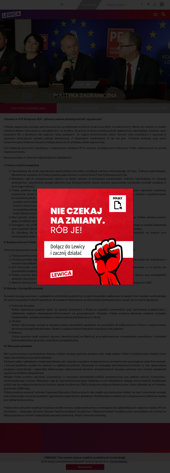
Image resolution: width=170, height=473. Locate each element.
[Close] (129, 191)
